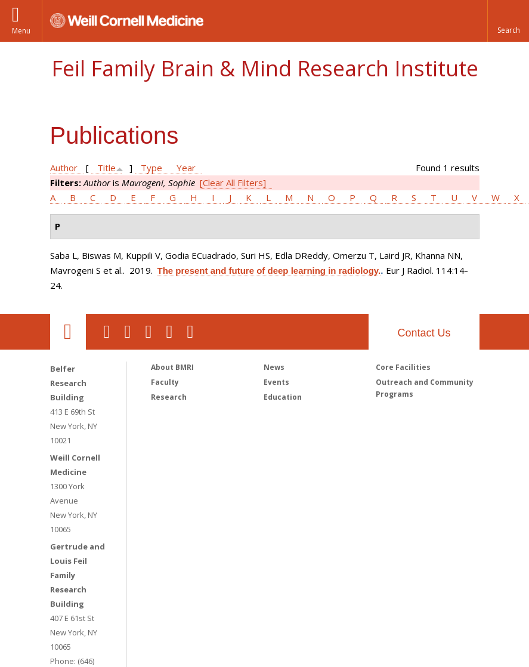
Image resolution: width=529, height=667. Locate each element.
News (274, 367)
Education (283, 397)
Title (106, 168)
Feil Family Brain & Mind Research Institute (264, 68)
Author (64, 168)
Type (151, 168)
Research (169, 397)
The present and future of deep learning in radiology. (269, 270)
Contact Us (423, 333)
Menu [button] (21, 31)
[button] (508, 21)
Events (276, 382)
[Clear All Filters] (233, 183)
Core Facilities (403, 367)
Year (186, 168)
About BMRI (172, 367)
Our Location (68, 332)
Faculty (165, 382)
